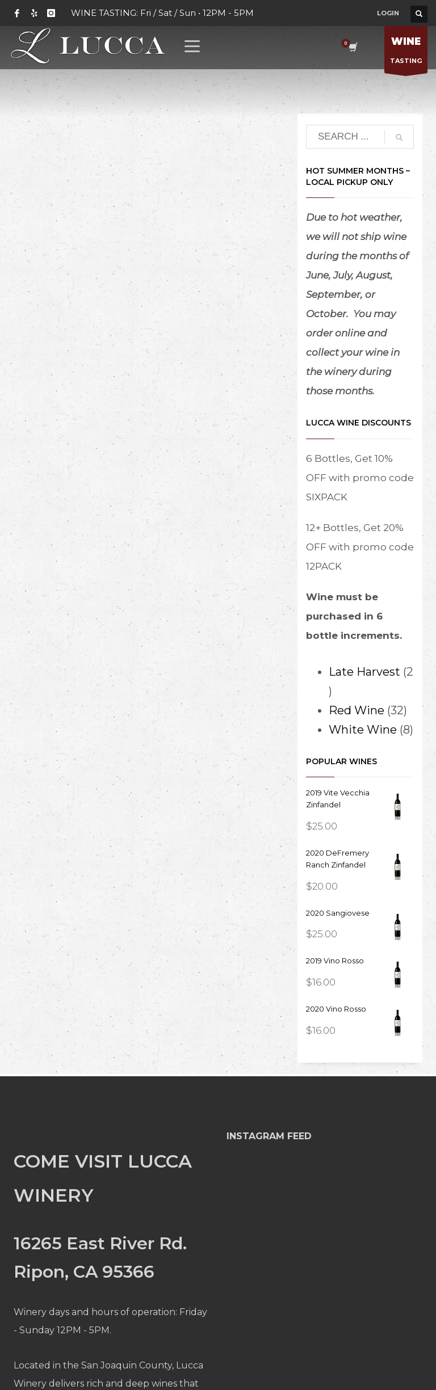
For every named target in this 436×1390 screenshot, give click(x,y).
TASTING (405, 52)
